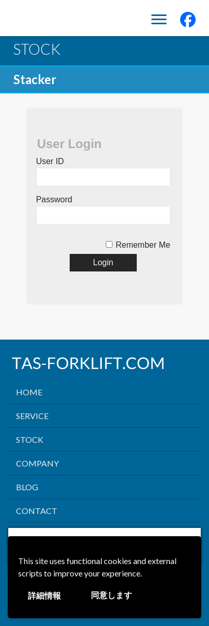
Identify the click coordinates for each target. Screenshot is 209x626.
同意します (111, 595)
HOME (29, 392)
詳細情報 (44, 595)
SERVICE (32, 416)
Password (54, 199)
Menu (159, 19)
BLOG (27, 487)
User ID (50, 161)
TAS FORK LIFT (52, 20)
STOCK (29, 439)
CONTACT (36, 511)
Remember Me (143, 244)
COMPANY (37, 463)
